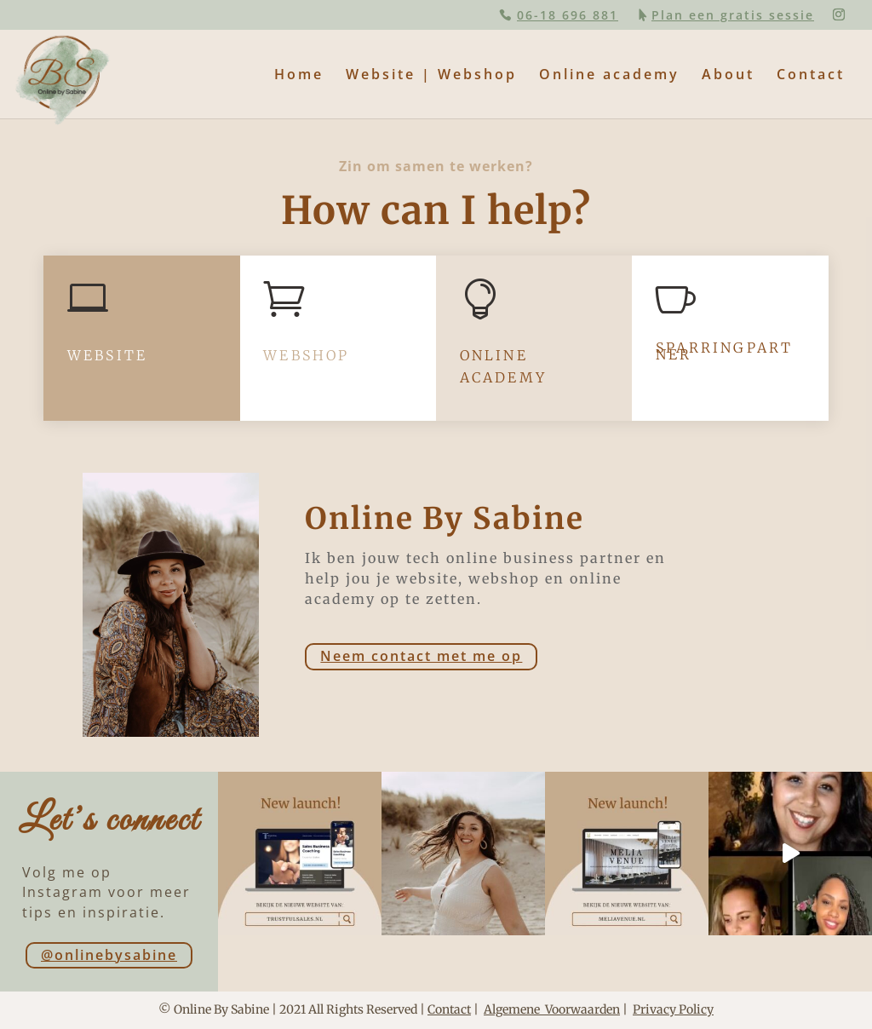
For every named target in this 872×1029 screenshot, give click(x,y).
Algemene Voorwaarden (552, 1009)
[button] (27, 25)
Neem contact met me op (421, 656)
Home (299, 75)
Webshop (306, 355)
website (107, 355)
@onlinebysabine (109, 955)
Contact (811, 75)
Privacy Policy (673, 1009)
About (728, 75)
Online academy (609, 75)
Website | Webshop (431, 75)
